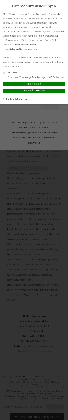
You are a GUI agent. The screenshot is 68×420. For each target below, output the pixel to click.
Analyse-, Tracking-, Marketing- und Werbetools (34, 77)
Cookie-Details (10, 99)
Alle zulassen (34, 83)
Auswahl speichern (34, 90)
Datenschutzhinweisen (24, 44)
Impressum (22, 99)
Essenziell (11, 72)
